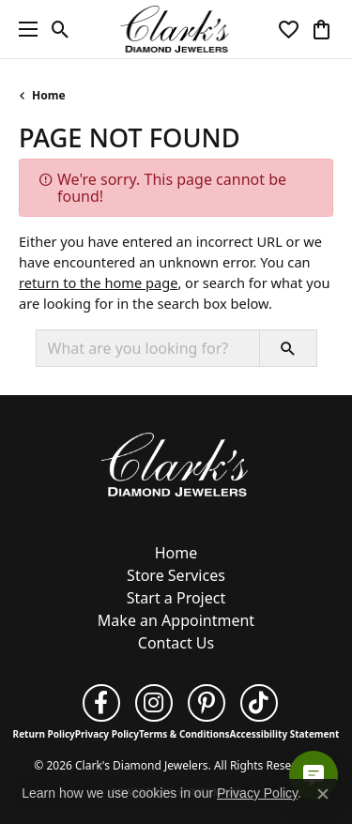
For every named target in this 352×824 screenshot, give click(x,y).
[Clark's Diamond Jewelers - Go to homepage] (176, 462)
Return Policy (44, 734)
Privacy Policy (107, 734)
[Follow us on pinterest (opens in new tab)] (206, 703)
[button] (60, 29)
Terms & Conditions (184, 734)
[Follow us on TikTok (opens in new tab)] (259, 703)
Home (49, 95)
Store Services (176, 575)
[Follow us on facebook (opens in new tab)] (101, 703)
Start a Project (176, 597)
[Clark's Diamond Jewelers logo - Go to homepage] (176, 29)
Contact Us (176, 643)
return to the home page (98, 282)
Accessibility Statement (285, 734)
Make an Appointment (176, 620)
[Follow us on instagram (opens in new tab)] (154, 703)
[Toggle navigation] (23, 29)
